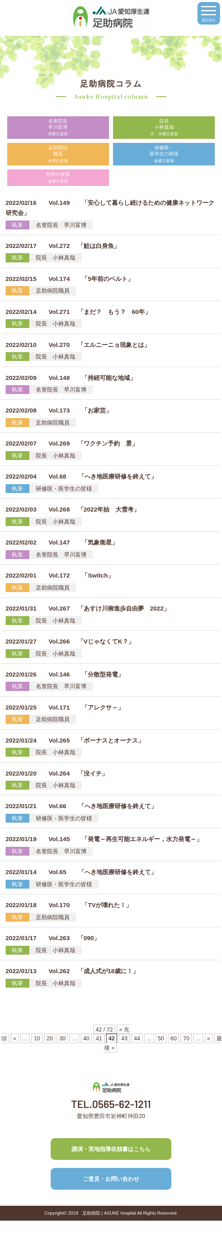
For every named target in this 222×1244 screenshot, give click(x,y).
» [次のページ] (208, 1038)
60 (174, 1038)
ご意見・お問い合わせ (111, 1179)
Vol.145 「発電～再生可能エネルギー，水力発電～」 (104, 839)
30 (62, 1038)
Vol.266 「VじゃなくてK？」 (70, 641)
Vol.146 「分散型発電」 (65, 674)
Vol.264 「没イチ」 (57, 773)
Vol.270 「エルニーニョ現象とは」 (78, 344)
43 (124, 1038)
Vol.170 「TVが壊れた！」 (69, 905)
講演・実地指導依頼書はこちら (111, 1149)
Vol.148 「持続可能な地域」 (71, 377)
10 (37, 1038)
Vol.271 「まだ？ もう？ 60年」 (78, 311)
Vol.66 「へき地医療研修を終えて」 (81, 806)
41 (99, 1038)
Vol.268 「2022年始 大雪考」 (73, 509)
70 (186, 1038)
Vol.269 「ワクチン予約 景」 (72, 443)
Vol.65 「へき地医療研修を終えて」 (81, 872)
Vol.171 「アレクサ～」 (65, 707)
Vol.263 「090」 (53, 938)
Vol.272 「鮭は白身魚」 (63, 245)
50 (161, 1038)
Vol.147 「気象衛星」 (62, 542)
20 (50, 1038)
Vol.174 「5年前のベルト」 (70, 278)
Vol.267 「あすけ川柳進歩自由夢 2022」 (88, 608)
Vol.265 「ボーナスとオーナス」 (75, 740)
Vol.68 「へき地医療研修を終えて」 (81, 476)
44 (137, 1038)
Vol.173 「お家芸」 (59, 410)
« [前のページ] (14, 1038)
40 (86, 1038)
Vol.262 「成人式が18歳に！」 (72, 971)
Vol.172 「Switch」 (60, 575)
